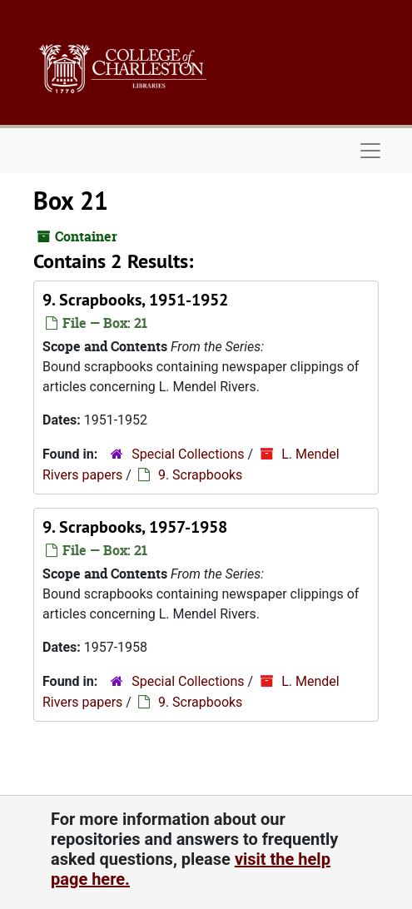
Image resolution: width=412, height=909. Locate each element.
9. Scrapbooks (200, 475)
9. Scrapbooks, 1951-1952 (135, 299)
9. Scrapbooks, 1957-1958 (134, 527)
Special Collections (188, 454)
